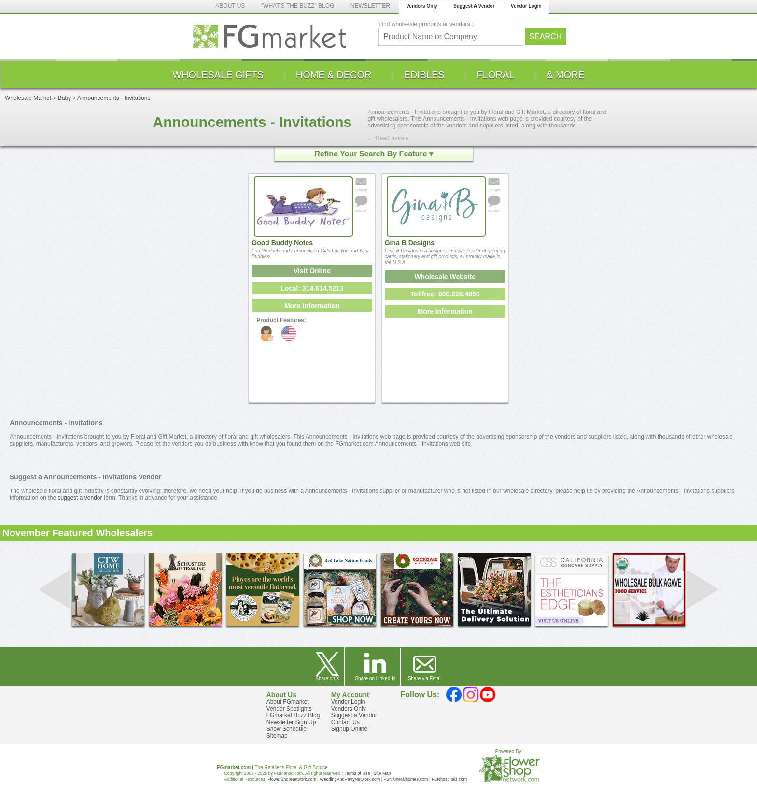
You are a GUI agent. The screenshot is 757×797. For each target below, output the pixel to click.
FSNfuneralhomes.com (405, 779)
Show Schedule (286, 729)
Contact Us (345, 722)
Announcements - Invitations (113, 98)
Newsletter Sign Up (291, 722)
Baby (64, 98)
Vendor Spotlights (289, 708)
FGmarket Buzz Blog (293, 715)
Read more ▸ (392, 138)
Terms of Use (357, 773)
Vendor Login (526, 6)
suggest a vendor (79, 497)
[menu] (378, 74)
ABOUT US (230, 5)
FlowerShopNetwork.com (291, 779)
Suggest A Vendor (473, 6)
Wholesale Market (28, 98)
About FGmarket (287, 702)
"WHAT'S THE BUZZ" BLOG (298, 5)
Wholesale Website (445, 276)
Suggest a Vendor (354, 715)
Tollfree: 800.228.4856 (445, 294)
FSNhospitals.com (449, 779)
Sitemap (277, 735)
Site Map (382, 773)
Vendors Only (421, 6)
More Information (311, 305)
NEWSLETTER (370, 5)
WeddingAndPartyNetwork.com (350, 779)
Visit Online (312, 271)
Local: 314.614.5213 (312, 288)
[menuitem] (217, 75)
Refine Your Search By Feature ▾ (373, 154)
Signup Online (349, 729)
